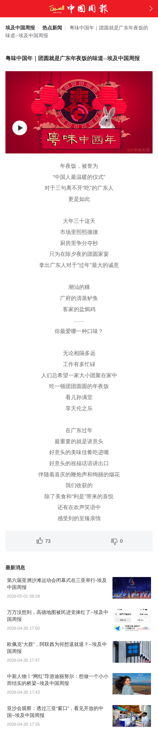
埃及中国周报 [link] (20, 27)
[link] (52, 27)
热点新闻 (52, 27)
